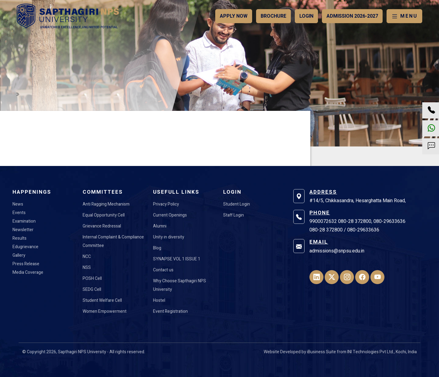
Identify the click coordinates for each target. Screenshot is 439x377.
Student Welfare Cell (102, 300)
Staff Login (233, 215)
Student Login (236, 204)
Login (306, 16)
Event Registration (170, 311)
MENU (404, 16)
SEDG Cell (92, 289)
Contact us (163, 270)
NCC (87, 256)
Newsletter (23, 230)
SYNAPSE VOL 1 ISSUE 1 (176, 259)
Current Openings (170, 215)
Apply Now (234, 16)
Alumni (159, 226)
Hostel (159, 300)
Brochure (273, 16)
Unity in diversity (168, 237)
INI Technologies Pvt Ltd (370, 352)
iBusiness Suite (321, 352)
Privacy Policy (166, 204)
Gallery (18, 255)
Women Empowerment (105, 311)
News (17, 204)
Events (19, 213)
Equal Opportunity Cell (104, 215)
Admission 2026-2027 (352, 16)
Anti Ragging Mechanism (106, 204)
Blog (157, 248)
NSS (87, 267)
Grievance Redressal (102, 226)
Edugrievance (25, 247)
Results (19, 238)
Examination (24, 221)
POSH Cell (92, 278)
